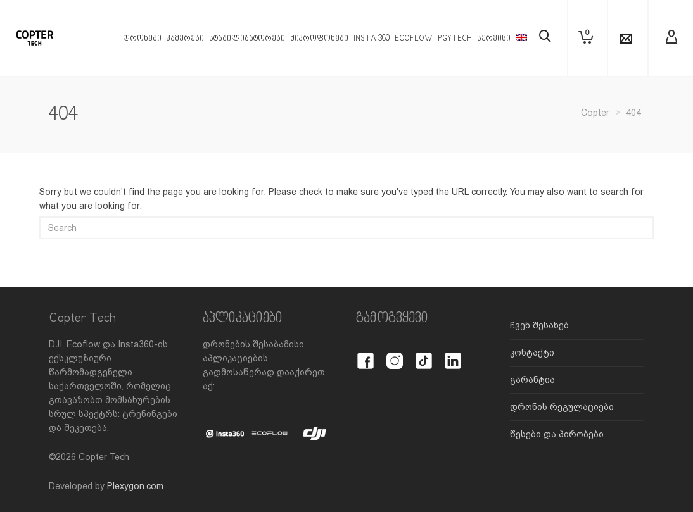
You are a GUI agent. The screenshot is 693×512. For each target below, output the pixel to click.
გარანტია (532, 380)
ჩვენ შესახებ (539, 325)
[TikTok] (423, 353)
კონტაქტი (532, 352)
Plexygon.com (135, 486)
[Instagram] (394, 353)
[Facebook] (365, 353)
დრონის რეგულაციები (562, 407)
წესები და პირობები (557, 434)
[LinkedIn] (452, 353)
